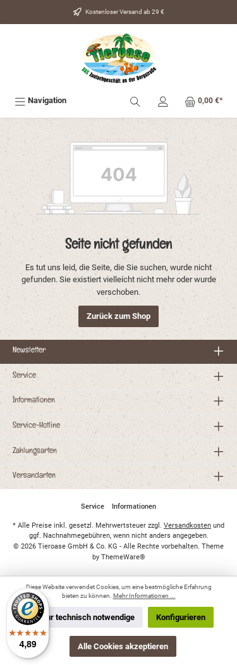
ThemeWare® (123, 557)
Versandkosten (187, 525)
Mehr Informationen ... (144, 595)
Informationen (34, 401)
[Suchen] (135, 100)
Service (24, 376)
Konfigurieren (180, 617)
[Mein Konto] (163, 100)
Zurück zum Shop (118, 316)
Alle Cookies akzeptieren (123, 646)
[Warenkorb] (203, 100)
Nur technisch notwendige (87, 617)
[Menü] (40, 100)
